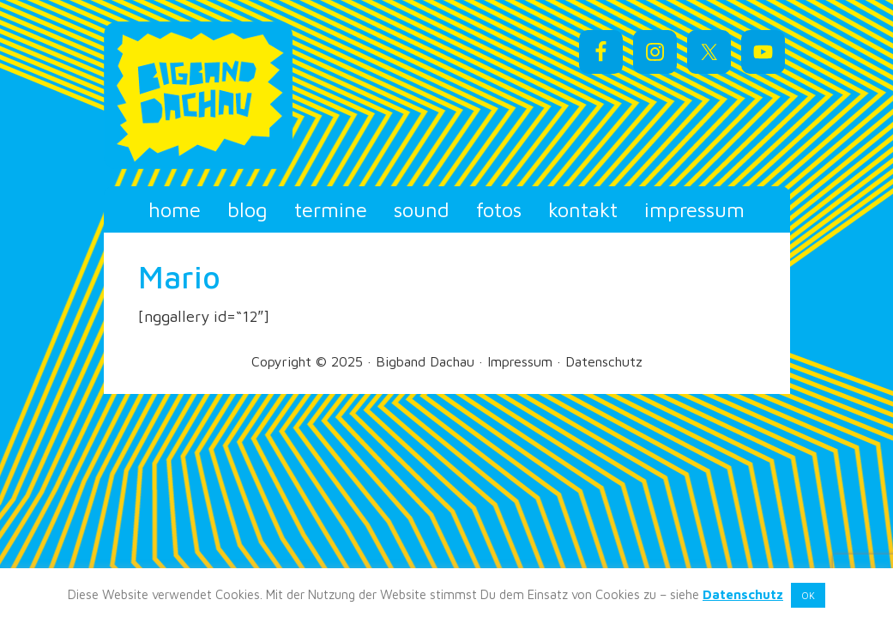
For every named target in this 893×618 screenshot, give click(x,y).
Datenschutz (604, 361)
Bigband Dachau (232, 95)
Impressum (519, 361)
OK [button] (808, 595)
